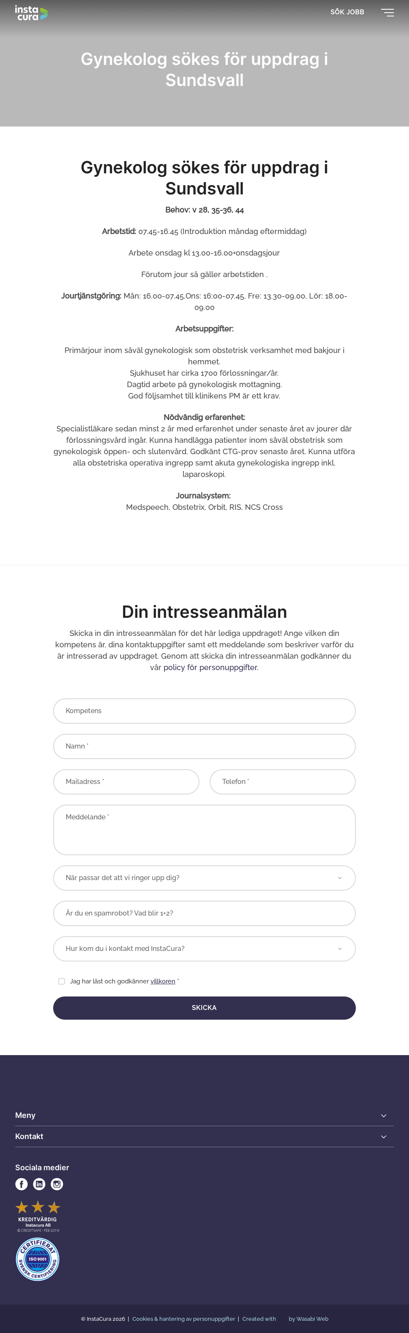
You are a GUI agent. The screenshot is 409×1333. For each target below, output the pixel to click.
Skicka (204, 1008)
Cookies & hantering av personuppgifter (184, 1319)
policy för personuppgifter (210, 667)
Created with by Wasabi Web (285, 1319)
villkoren (163, 981)
